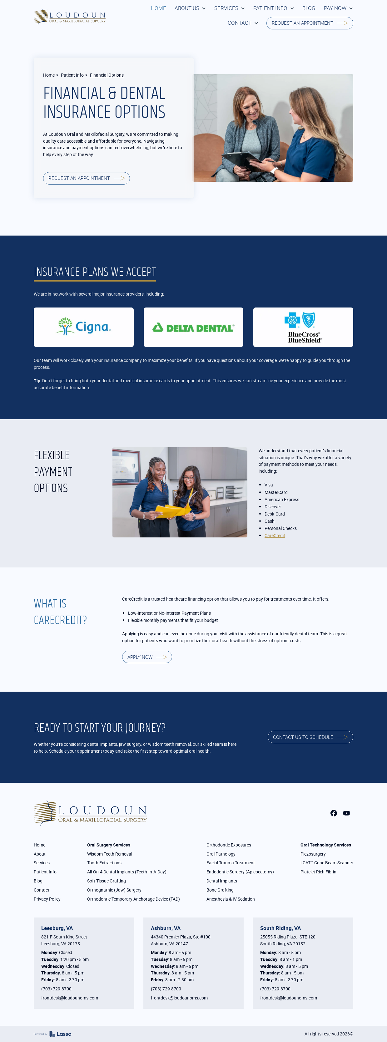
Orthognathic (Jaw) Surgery (114, 890)
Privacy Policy (47, 899)
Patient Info (72, 75)
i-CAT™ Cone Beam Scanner (326, 863)
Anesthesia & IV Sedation (230, 899)
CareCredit (275, 535)
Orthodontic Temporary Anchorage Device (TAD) (133, 899)
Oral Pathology (221, 854)
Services (42, 863)
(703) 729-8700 (56, 989)
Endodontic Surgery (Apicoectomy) (240, 872)
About (40, 854)
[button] (190, 8)
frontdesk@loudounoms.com (69, 998)
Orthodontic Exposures (228, 845)
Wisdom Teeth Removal (109, 854)
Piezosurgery (313, 854)
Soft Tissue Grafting (106, 881)
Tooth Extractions (104, 863)
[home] (69, 17)
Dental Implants (221, 881)
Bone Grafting (220, 890)
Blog (38, 881)
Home (49, 75)
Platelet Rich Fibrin (318, 872)
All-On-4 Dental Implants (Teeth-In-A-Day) (126, 872)
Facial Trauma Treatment (230, 863)
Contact (41, 890)
